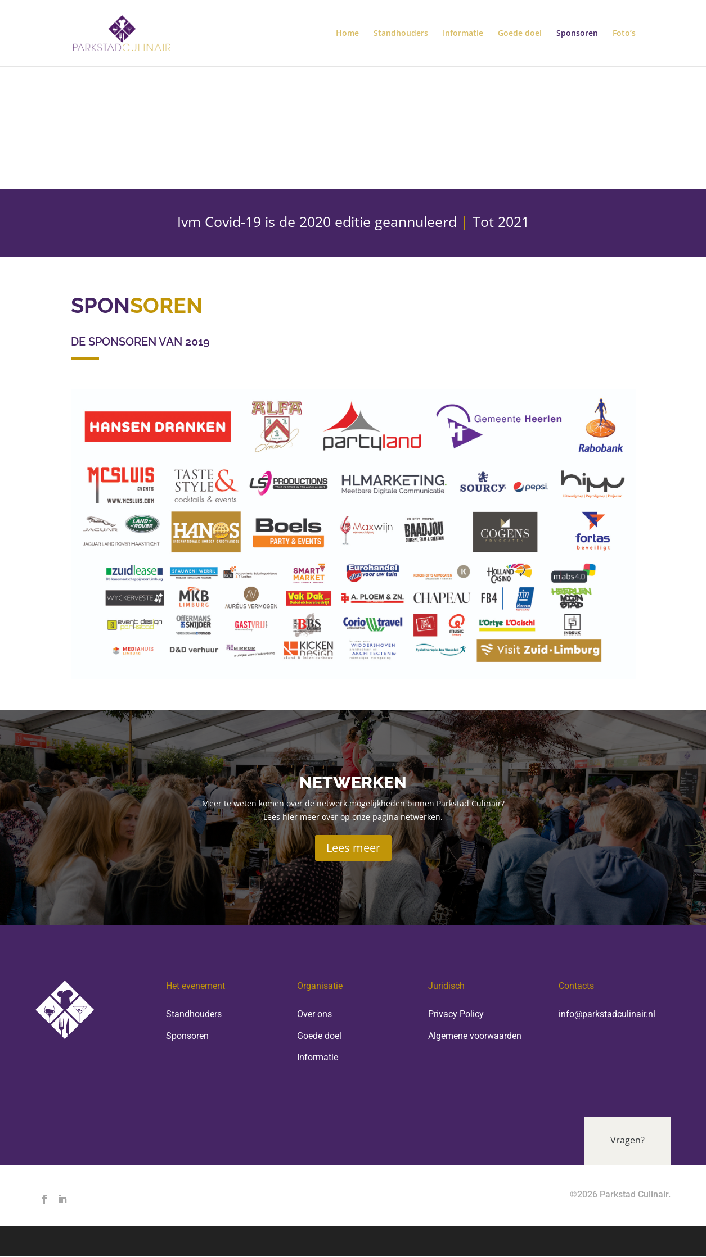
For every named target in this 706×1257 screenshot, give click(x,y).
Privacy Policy (456, 1014)
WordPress (299, 1241)
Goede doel (520, 33)
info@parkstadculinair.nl (607, 1014)
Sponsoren (577, 33)
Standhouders (401, 33)
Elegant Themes (166, 1241)
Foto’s (624, 33)
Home (347, 33)
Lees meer (353, 847)
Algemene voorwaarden (474, 1036)
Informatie (463, 33)
